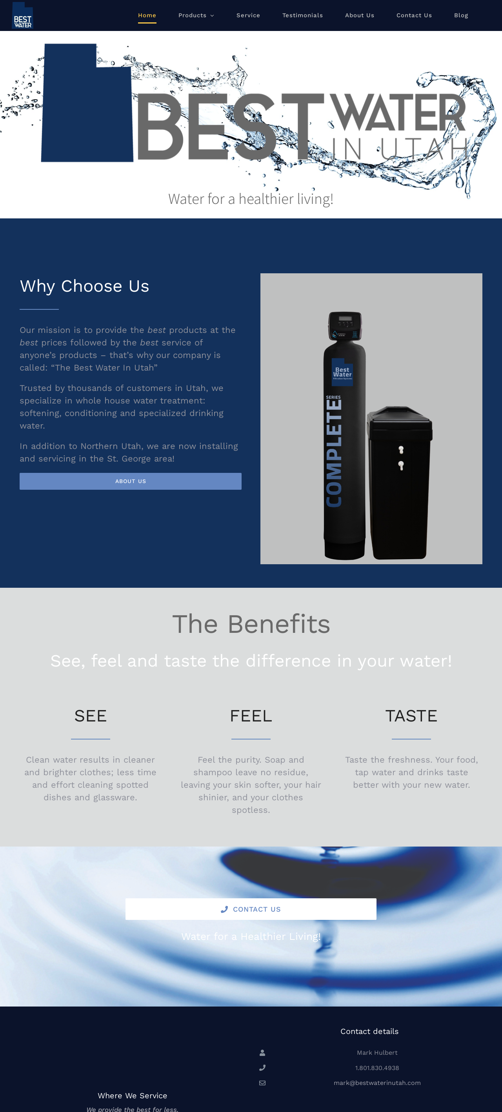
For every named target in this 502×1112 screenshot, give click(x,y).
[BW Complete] (371, 310)
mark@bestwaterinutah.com (377, 1083)
